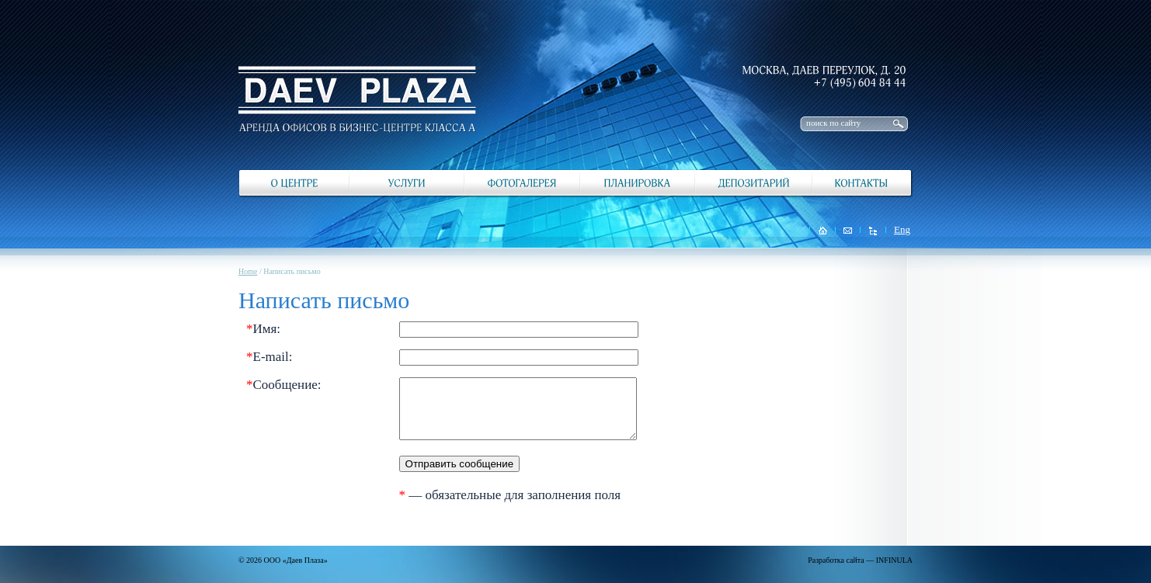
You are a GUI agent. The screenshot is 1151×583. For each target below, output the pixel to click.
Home (247, 271)
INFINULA (894, 560)
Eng (902, 229)
